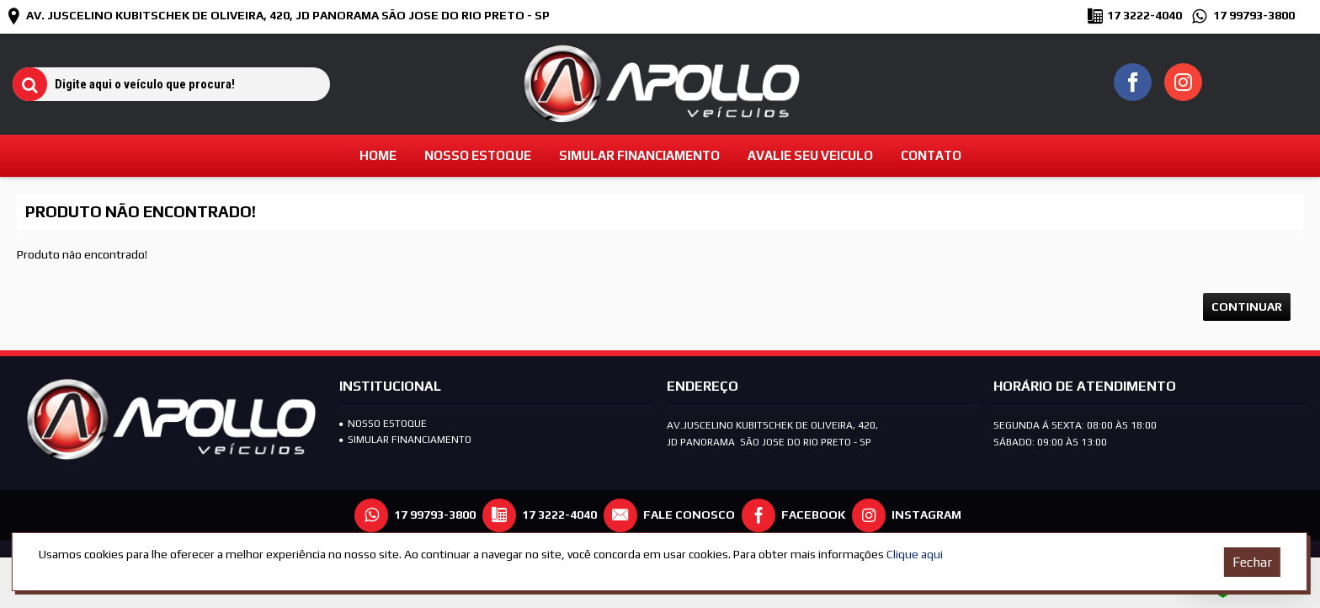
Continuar (1246, 306)
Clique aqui (914, 554)
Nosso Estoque (383, 423)
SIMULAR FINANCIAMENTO (405, 439)
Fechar (1252, 562)
